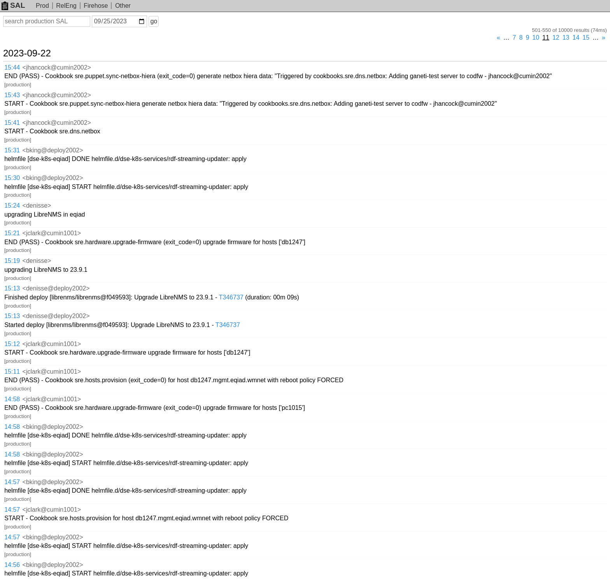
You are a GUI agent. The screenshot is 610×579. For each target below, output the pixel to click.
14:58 (12, 399)
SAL (13, 5)
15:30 (12, 178)
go (153, 21)
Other (123, 5)
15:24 (12, 205)
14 (576, 37)
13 (566, 37)
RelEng (66, 5)
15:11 (12, 371)
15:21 (12, 233)
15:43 (12, 95)
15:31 (12, 150)
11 (545, 37)
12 (555, 37)
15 (585, 37)
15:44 (12, 67)
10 (535, 37)
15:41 (12, 122)
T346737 (231, 297)
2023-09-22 (27, 53)
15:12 (12, 344)
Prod (42, 5)
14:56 (12, 565)
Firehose (96, 5)
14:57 (12, 482)
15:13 (12, 288)
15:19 (12, 260)
